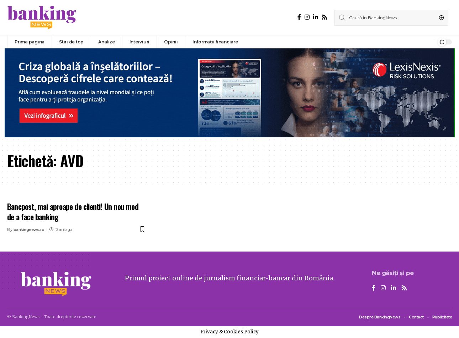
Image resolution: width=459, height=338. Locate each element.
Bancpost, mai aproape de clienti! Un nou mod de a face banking (72, 211)
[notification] (426, 42)
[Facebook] (299, 17)
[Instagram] (307, 17)
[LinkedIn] (315, 17)
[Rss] (324, 17)
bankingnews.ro (29, 229)
